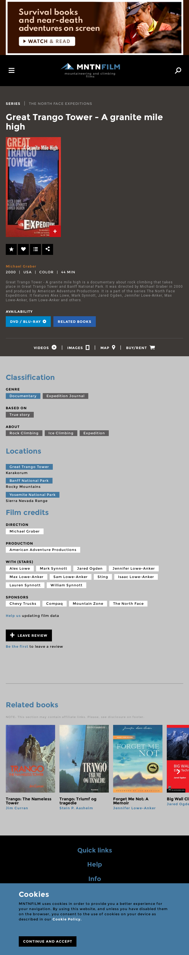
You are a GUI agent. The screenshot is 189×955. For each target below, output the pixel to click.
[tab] (55, 231)
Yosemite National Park (33, 496)
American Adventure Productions (43, 551)
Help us (13, 617)
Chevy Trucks (23, 605)
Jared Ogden (90, 570)
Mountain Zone (88, 605)
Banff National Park (29, 482)
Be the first (17, 648)
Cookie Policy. (67, 919)
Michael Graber (21, 266)
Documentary (23, 397)
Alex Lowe (20, 570)
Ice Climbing (61, 435)
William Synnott (66, 587)
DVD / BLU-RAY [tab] (28, 321)
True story (20, 416)
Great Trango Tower (29, 468)
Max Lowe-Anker (27, 578)
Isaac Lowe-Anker (136, 578)
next (178, 773)
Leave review (28, 636)
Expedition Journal (65, 397)
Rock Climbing (24, 435)
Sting (103, 578)
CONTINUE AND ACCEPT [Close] (47, 941)
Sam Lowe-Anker (70, 578)
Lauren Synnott (25, 587)
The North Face (128, 605)
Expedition (94, 435)
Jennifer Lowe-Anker (134, 570)
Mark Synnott (53, 570)
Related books (74, 321)
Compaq (54, 605)
